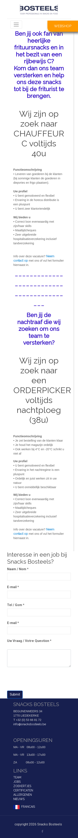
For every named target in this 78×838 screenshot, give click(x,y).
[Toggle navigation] (16, 24)
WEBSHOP (62, 26)
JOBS (17, 781)
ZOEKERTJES (22, 786)
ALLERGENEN (22, 794)
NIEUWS (19, 799)
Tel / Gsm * (15, 605)
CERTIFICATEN (23, 790)
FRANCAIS (28, 806)
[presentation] (38, 679)
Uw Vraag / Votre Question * (29, 641)
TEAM (17, 777)
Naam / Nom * (17, 569)
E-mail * (13, 587)
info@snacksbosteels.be (29, 724)
